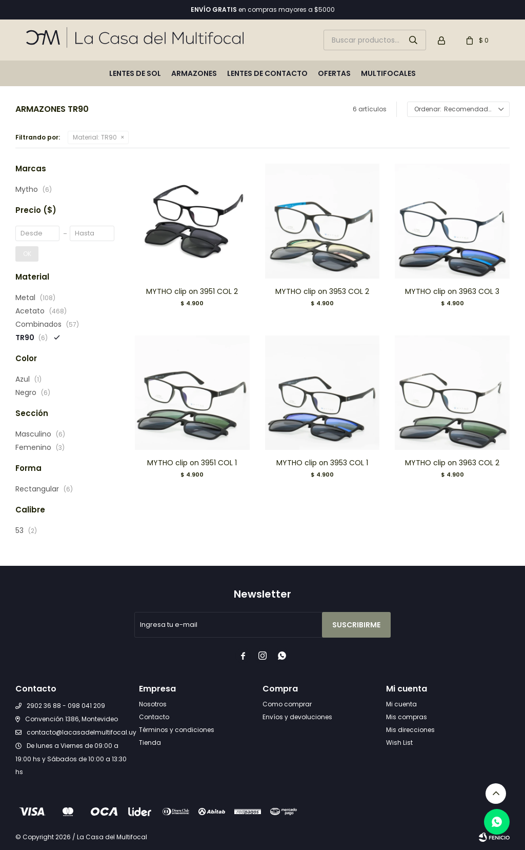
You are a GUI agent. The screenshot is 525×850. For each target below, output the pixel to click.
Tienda (150, 742)
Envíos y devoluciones (297, 717)
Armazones (194, 73)
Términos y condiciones (176, 729)
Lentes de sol (135, 73)
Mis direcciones (410, 729)
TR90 (95, 137)
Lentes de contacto (267, 73)
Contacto (154, 717)
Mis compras (406, 717)
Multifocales (388, 73)
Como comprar (287, 704)
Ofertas (334, 73)
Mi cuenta (401, 704)
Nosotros (153, 704)
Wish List (399, 742)
